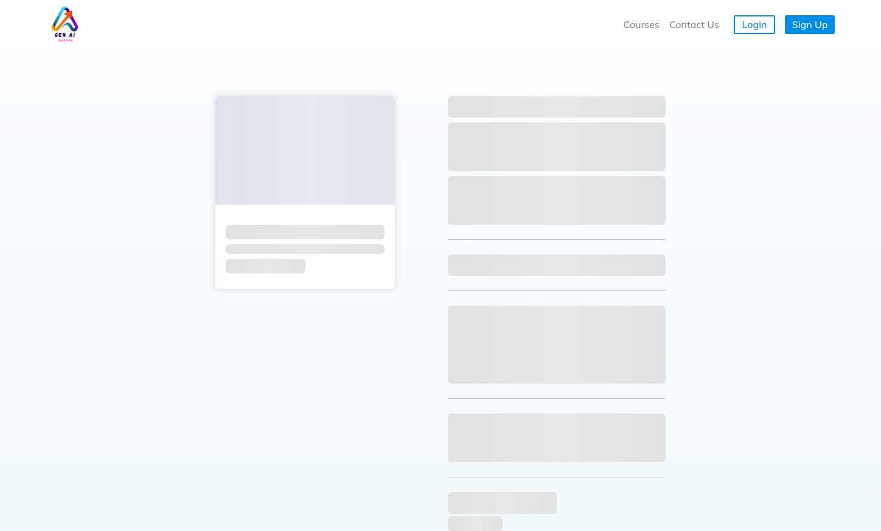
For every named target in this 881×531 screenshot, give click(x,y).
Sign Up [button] (810, 24)
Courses (642, 24)
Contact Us (694, 24)
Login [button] (754, 24)
